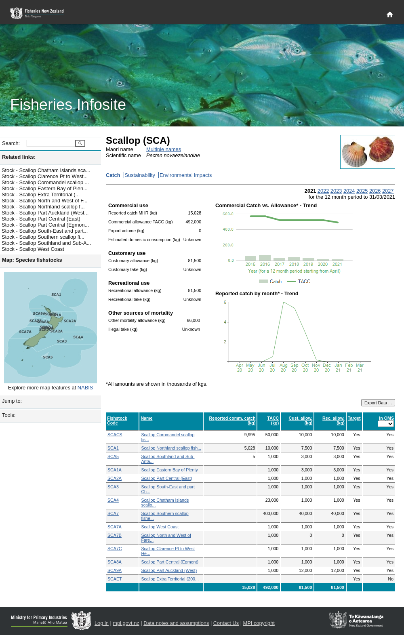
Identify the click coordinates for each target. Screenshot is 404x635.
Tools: (8, 415)
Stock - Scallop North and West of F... (44, 201)
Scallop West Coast (160, 526)
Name (146, 418)
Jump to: (12, 401)
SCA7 (113, 513)
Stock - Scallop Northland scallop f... (43, 207)
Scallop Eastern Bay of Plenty (169, 469)
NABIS (85, 388)
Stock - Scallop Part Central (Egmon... (45, 225)
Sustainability (140, 175)
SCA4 (113, 500)
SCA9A (114, 570)
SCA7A (114, 526)
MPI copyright (259, 623)
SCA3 (113, 486)
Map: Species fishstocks (32, 260)
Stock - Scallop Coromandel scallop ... (45, 182)
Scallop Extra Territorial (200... (170, 578)
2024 (349, 191)
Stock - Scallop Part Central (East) (41, 219)
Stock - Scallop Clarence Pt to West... (45, 176)
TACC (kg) (273, 420)
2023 (336, 191)
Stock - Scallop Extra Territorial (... (41, 194)
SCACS (114, 434)
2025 (362, 191)
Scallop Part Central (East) (166, 478)
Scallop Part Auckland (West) (169, 570)
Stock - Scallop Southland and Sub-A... (46, 243)
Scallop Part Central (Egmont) (169, 561)
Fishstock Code (117, 420)
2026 (375, 191)
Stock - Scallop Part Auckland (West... (45, 213)
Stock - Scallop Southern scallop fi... (43, 237)
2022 (323, 191)
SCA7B (114, 535)
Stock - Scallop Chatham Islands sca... (46, 170)
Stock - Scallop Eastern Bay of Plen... (45, 188)
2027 (387, 191)
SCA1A (114, 469)
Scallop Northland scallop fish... (171, 448)
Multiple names (163, 149)
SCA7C (114, 548)
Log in (102, 623)
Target (354, 418)
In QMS (386, 418)
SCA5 (113, 456)
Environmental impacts (186, 175)
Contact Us (226, 623)
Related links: (19, 157)
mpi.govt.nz (126, 623)
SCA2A (114, 478)
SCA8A (114, 561)
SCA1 (113, 448)
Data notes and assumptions (176, 623)
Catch (113, 175)
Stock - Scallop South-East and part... (45, 231)
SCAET (114, 578)
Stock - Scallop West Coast (33, 249)
